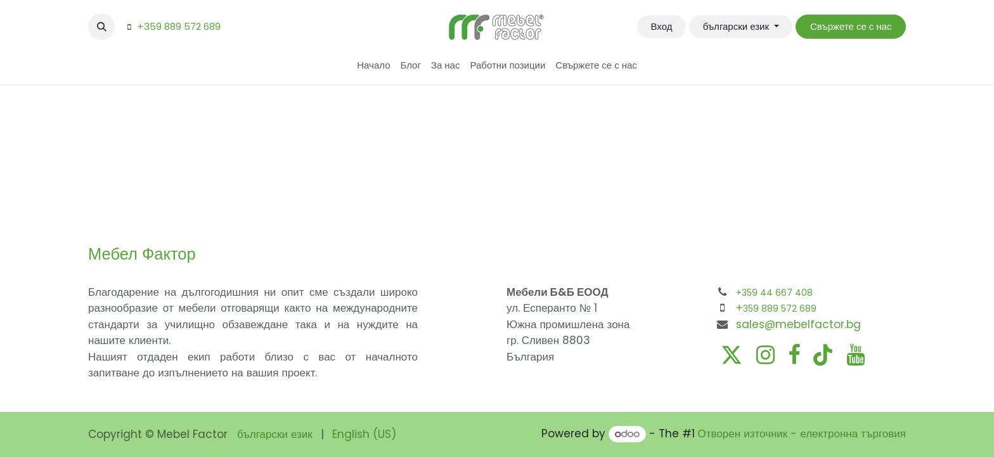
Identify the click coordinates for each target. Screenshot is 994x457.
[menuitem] (373, 65)
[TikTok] (823, 355)
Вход (662, 26)
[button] (101, 26)
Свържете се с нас (850, 26)
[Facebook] (794, 355)
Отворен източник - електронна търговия (802, 433)
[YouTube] (855, 355)
